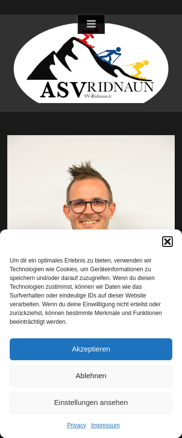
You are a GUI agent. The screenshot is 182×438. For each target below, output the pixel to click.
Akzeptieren (91, 349)
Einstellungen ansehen (91, 402)
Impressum (105, 425)
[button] (167, 241)
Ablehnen (91, 375)
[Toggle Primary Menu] (91, 24)
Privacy (76, 425)
